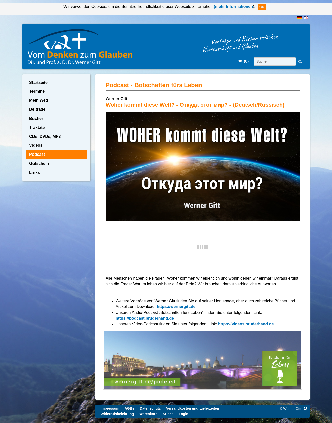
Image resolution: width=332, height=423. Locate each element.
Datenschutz (150, 408)
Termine (37, 91)
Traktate (37, 127)
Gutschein (39, 163)
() (243, 61)
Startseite (38, 82)
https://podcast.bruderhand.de (145, 318)
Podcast (37, 154)
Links (34, 172)
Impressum (110, 408)
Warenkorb (148, 414)
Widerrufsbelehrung (117, 414)
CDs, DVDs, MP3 (45, 136)
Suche (168, 414)
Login (183, 414)
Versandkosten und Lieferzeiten (192, 408)
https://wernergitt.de (176, 306)
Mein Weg (38, 100)
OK (261, 7)
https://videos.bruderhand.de (246, 324)
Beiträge (37, 109)
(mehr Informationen (233, 6)
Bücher (36, 118)
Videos (35, 145)
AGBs (130, 408)
